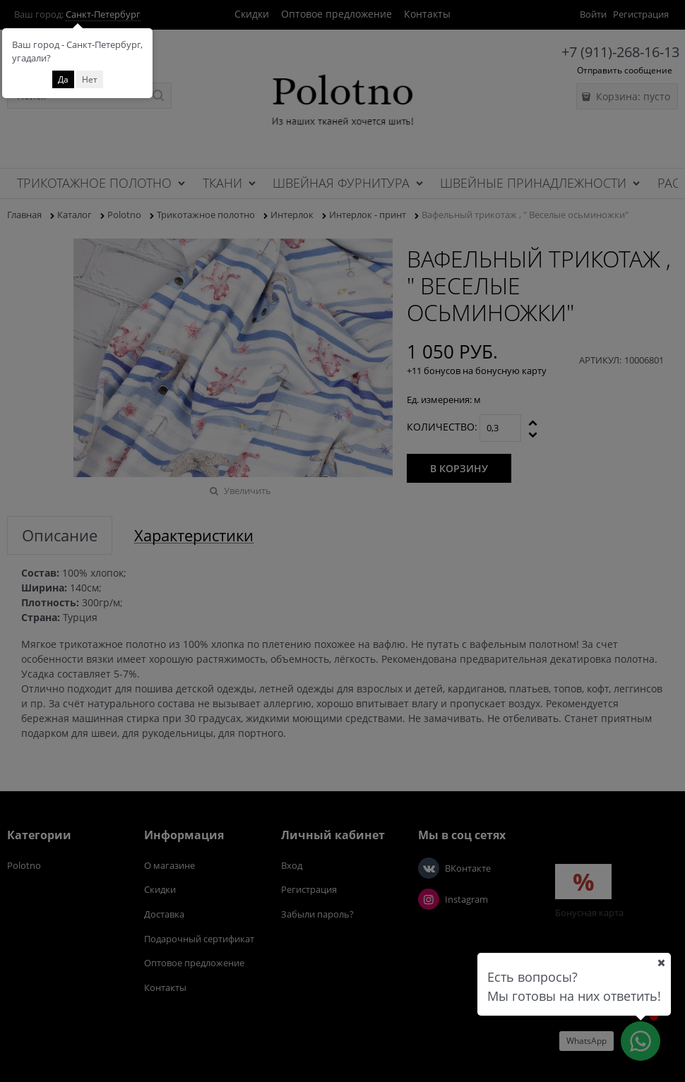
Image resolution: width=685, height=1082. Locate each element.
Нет (89, 79)
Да (63, 79)
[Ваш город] (661, 963)
